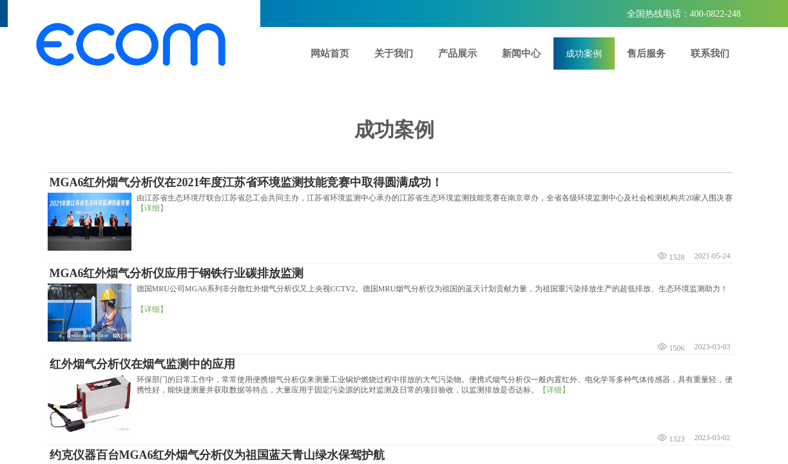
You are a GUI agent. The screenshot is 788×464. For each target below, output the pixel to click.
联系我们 (710, 53)
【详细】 (152, 208)
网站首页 (330, 53)
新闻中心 (521, 53)
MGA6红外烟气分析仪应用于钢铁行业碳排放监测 (177, 273)
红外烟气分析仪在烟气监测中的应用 (142, 364)
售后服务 (646, 53)
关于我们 (393, 53)
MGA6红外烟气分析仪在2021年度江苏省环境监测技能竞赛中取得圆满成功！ (246, 182)
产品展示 (457, 53)
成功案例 (584, 53)
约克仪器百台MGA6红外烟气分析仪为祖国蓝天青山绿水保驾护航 (217, 455)
